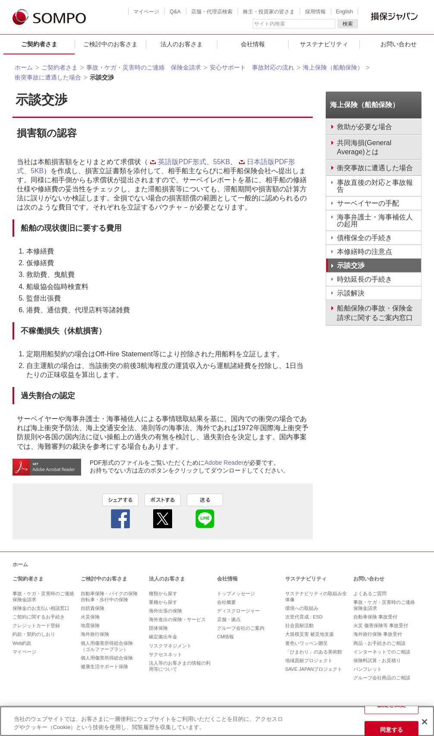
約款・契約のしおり (34, 634)
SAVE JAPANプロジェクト (313, 669)
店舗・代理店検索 (212, 11)
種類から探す (163, 593)
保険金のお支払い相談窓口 (41, 608)
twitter (163, 511)
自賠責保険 (92, 608)
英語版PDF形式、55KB (190, 161)
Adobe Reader (223, 462)
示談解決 (351, 293)
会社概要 (226, 602)
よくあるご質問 (370, 593)
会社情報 (253, 44)
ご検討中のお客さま (110, 44)
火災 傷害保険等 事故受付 (380, 625)
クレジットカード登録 (36, 625)
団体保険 (158, 628)
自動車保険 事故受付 (375, 616)
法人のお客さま (181, 44)
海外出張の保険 (165, 610)
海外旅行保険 (95, 634)
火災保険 (90, 616)
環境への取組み (301, 608)
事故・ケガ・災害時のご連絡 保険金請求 (143, 67)
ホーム (24, 67)
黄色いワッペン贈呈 (306, 643)
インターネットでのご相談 (381, 651)
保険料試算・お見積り (377, 660)
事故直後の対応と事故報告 (375, 186)
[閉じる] (424, 721)
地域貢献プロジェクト (309, 660)
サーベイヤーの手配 (368, 203)
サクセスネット (165, 654)
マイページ (146, 11)
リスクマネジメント (170, 645)
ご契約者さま (39, 44)
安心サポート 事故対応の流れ (252, 67)
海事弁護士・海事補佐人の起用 (375, 220)
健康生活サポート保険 (104, 666)
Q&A (175, 11)
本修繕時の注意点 (364, 251)
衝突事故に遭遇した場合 (48, 77)
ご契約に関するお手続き (39, 616)
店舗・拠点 (229, 619)
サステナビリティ (324, 44)
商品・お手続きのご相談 (379, 643)
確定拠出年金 (163, 636)
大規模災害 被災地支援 (309, 634)
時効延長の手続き (364, 279)
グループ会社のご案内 (240, 628)
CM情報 (225, 636)
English (344, 11)
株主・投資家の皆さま (269, 11)
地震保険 (90, 625)
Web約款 (22, 643)
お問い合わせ (368, 579)
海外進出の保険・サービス (177, 619)
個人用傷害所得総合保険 (107, 657)
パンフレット (367, 669)
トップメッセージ (236, 593)
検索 (348, 24)
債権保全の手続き (364, 237)
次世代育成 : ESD (304, 616)
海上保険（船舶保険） (333, 67)
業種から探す (163, 602)
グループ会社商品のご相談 (381, 677)
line (205, 511)
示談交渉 (351, 265)
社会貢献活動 (299, 625)
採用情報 (315, 11)
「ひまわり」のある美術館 (313, 651)
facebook (120, 511)
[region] (217, 721)
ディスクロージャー (238, 610)
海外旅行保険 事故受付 (377, 634)
